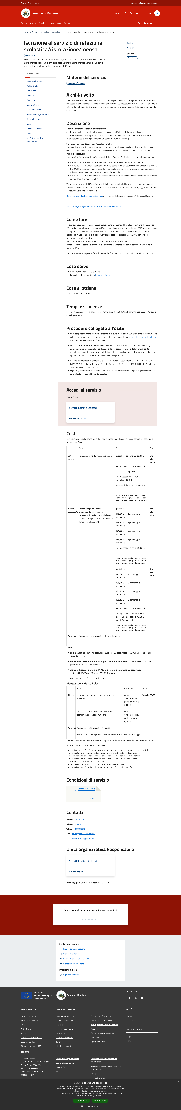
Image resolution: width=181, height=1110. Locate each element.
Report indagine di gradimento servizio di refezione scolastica (93, 206)
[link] (142, 337)
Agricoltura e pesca (98, 1041)
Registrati (134, 3)
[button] (90, 1106)
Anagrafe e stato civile (65, 1016)
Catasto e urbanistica (64, 1037)
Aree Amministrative (29, 1020)
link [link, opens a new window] (104, 1096)
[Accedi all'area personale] (148, 3)
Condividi (131, 43)
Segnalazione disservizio (65, 1062)
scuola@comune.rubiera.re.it (83, 833)
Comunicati (130, 1020)
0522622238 (80, 828)
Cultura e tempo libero (65, 1020)
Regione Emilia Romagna (31, 3)
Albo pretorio (96, 1073)
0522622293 (80, 819)
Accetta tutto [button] (81, 1101)
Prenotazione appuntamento (67, 1058)
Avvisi (128, 1024)
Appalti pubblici (62, 1033)
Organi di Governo (28, 1016)
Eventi (128, 1040)
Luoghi (128, 1036)
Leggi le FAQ (61, 1067)
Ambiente (95, 1029)
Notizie (129, 1016)
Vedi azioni (132, 48)
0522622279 (80, 824)
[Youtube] (136, 13)
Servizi (34, 32)
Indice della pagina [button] (33, 73)
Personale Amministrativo (31, 1037)
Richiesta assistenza (64, 1071)
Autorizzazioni (96, 1037)
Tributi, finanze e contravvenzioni (104, 1024)
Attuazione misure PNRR (31, 1046)
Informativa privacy (99, 1078)
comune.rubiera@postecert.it (82, 838)
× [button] (178, 1082)
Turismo (59, 1041)
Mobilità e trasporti (63, 1046)
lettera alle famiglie (103, 275)
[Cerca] (157, 13)
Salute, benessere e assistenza (103, 1033)
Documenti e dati (28, 1041)
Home (26, 32)
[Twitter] (130, 13)
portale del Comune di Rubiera (142, 337)
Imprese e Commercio (64, 1029)
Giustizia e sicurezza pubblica (102, 1020)
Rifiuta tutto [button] (100, 1101)
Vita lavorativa (62, 1024)
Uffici (23, 1024)
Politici (23, 1033)
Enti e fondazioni (27, 1029)
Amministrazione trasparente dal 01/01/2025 (104, 1060)
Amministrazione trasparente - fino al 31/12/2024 (106, 1068)
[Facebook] (124, 13)
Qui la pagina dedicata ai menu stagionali (84, 196)
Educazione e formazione (50, 32)
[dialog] (90, 1094)
